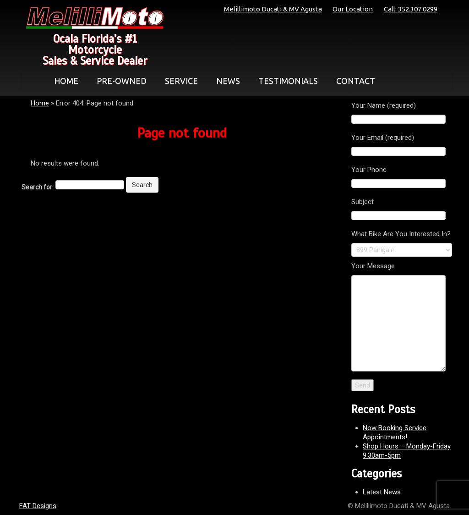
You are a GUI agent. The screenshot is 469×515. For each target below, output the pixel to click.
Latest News (382, 492)
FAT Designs (37, 506)
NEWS (228, 80)
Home (40, 103)
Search (142, 184)
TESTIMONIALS (288, 80)
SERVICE (181, 80)
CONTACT (355, 80)
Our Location (353, 9)
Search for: (38, 187)
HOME (66, 80)
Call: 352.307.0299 (410, 9)
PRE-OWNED (122, 80)
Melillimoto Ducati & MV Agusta (273, 9)
